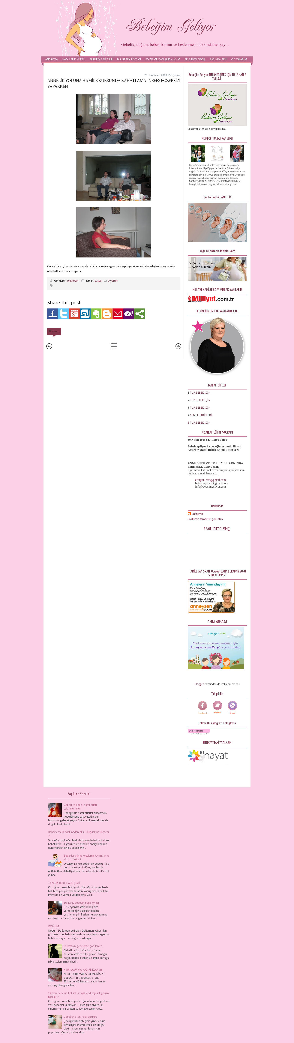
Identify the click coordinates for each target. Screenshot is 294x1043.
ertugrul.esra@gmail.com (210, 479)
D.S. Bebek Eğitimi (129, 59)
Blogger (199, 684)
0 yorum (113, 280)
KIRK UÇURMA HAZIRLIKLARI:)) (83, 969)
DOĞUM (53, 926)
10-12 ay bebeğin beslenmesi (81, 902)
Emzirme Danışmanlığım (162, 59)
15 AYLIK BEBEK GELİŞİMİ (64, 883)
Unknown (73, 280)
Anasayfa (51, 59)
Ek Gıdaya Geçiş (194, 59)
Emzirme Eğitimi (101, 59)
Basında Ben (218, 59)
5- (189, 422)
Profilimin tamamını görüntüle (206, 519)
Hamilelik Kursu (73, 59)
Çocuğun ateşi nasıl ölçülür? (80, 1016)
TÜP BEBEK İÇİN (200, 400)
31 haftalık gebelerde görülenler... (83, 946)
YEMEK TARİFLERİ (201, 415)
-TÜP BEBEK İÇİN (199, 392)
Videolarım (239, 59)
